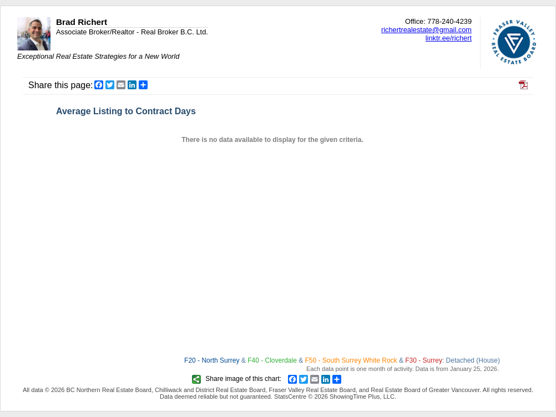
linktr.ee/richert (449, 38)
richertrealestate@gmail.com (426, 30)
